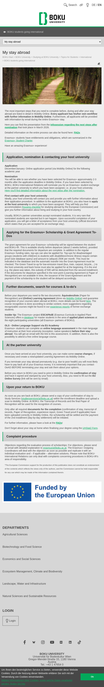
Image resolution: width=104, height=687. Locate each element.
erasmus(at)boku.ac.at (54, 447)
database (29, 317)
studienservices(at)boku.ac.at (37, 398)
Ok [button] (92, 677)
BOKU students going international (25, 32)
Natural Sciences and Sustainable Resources (29, 596)
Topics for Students (69, 57)
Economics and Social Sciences (22, 559)
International (85, 57)
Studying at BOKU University (46, 57)
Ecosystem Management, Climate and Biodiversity (32, 571)
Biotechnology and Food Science (22, 547)
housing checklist (32, 207)
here (88, 301)
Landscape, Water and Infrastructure (24, 583)
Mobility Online (74, 298)
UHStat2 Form (90, 428)
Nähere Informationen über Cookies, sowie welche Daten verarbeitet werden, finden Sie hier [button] (36, 682)
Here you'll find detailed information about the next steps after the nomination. (45, 190)
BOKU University (23, 57)
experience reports (60, 306)
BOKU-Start (8, 57)
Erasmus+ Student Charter (18, 140)
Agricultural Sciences (15, 534)
